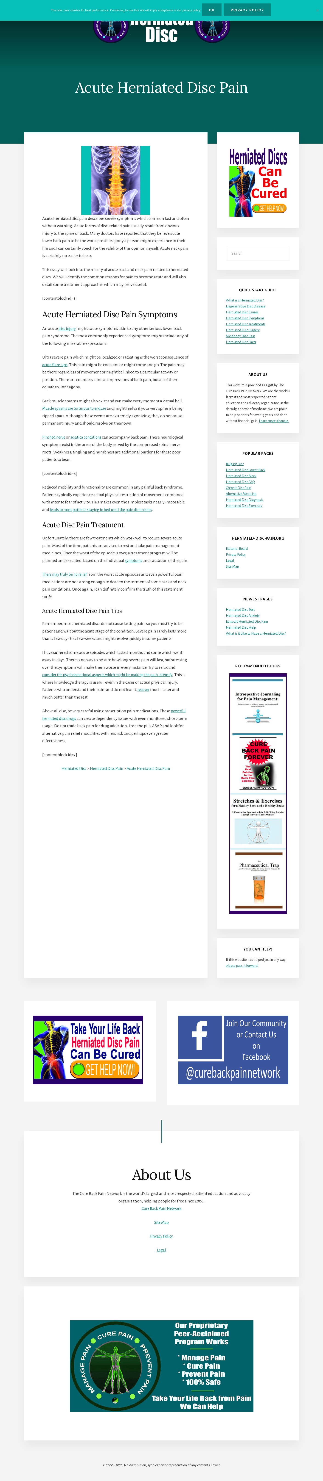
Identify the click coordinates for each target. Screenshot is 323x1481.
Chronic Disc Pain (238, 488)
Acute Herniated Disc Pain (150, 776)
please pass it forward (242, 965)
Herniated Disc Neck (241, 476)
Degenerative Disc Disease (245, 306)
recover (156, 697)
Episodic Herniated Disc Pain (247, 621)
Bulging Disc (235, 464)
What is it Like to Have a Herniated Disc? (256, 633)
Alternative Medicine (241, 494)
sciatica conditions (89, 437)
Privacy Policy (236, 554)
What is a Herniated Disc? (245, 300)
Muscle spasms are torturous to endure (76, 408)
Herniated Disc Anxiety (243, 615)
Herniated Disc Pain (105, 776)
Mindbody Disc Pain (240, 336)
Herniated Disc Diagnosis (244, 500)
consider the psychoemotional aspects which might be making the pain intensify (113, 682)
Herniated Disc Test (240, 609)
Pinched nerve (55, 437)
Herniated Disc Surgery (243, 330)
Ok (213, 10)
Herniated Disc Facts (241, 342)
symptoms (134, 560)
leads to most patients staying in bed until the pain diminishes (104, 509)
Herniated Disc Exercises (244, 506)
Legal (230, 560)
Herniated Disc (71, 776)
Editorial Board (237, 548)
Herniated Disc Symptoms (245, 318)
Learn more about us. (274, 421)
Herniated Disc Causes (242, 312)
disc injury (68, 328)
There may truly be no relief (66, 582)
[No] (317, 10)
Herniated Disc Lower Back (245, 470)
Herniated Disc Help (241, 627)
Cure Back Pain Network (161, 1208)
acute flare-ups (55, 364)
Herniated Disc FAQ (240, 482)
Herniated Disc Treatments (245, 324)
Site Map (232, 566)
